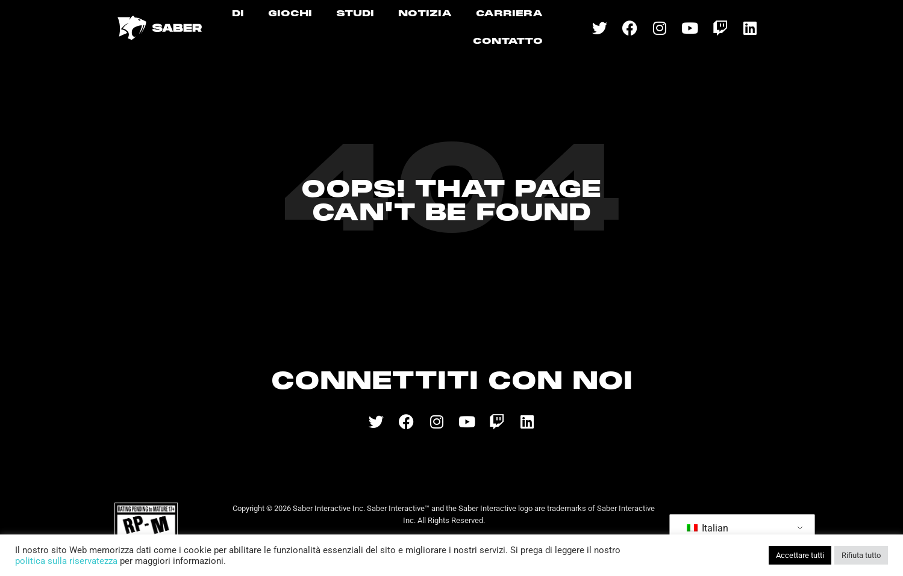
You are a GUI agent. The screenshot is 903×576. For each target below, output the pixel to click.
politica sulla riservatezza (66, 561)
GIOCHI (290, 13)
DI (238, 13)
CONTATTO (508, 41)
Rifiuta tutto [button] (861, 555)
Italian (707, 528)
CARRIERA (509, 13)
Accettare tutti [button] (800, 555)
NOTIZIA (425, 13)
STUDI (355, 13)
